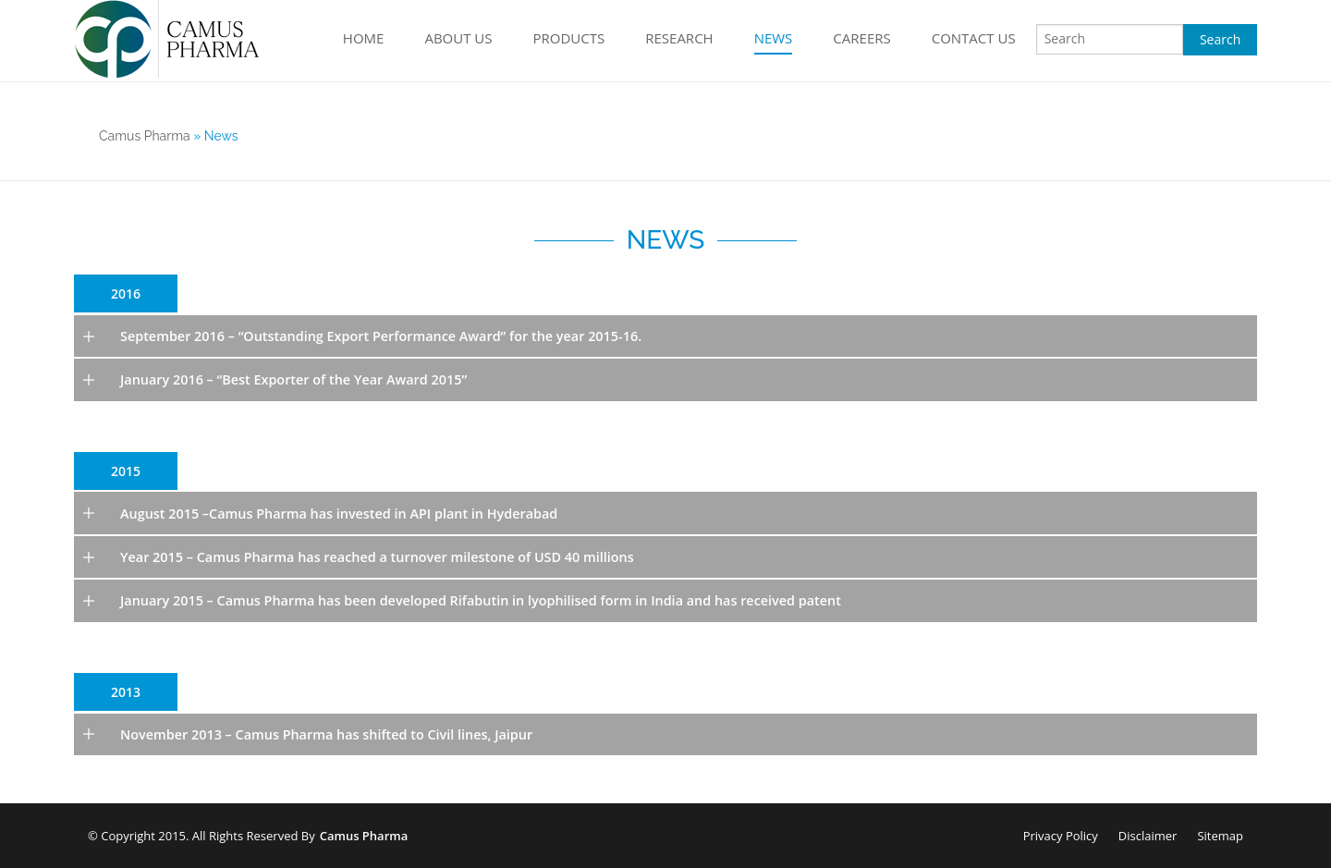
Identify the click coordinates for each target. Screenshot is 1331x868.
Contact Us (974, 38)
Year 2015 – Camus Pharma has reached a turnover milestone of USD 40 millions (377, 557)
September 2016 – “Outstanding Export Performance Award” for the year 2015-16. (380, 336)
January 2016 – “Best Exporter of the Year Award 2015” (293, 379)
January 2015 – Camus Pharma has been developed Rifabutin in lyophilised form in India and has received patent (480, 600)
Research (679, 38)
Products (569, 38)
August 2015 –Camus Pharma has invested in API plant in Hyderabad (338, 513)
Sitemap (1220, 835)
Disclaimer (1148, 835)
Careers (861, 38)
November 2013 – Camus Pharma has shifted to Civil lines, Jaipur (326, 734)
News (773, 38)
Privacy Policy (1060, 835)
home (364, 38)
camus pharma (144, 135)
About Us (458, 38)
